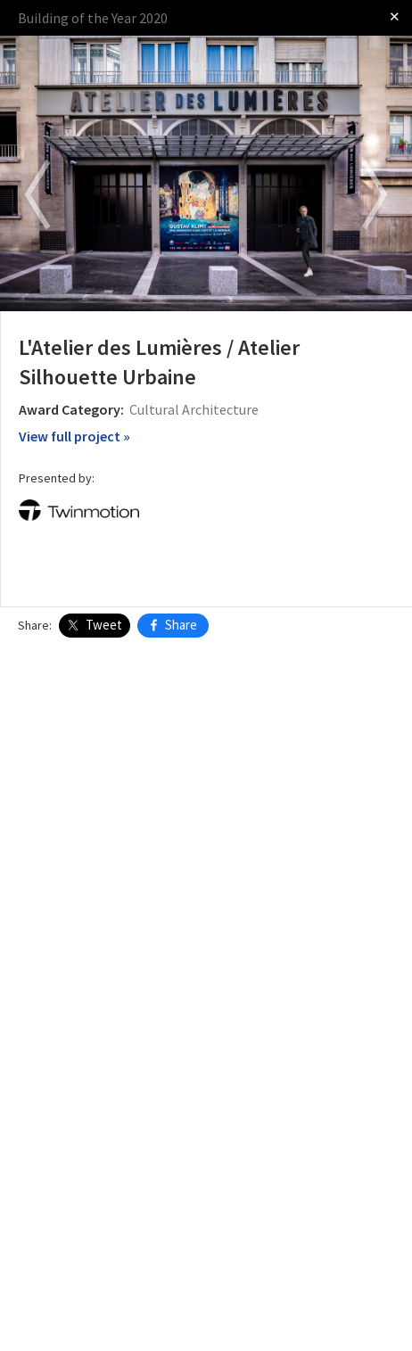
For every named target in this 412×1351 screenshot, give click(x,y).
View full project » (74, 436)
